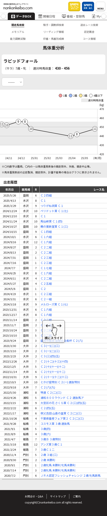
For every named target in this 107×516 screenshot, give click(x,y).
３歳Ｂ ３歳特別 (50, 439)
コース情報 (89, 38)
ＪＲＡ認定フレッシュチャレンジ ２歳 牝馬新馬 (70, 475)
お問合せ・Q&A (34, 496)
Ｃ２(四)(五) (47, 408)
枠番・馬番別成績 (53, 38)
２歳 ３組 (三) (48, 454)
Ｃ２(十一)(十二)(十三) (54, 377)
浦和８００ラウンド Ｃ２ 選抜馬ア (62, 397)
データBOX (21, 16)
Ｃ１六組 (46, 236)
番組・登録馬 (73, 16)
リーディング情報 (53, 32)
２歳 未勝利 (47, 460)
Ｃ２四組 (46, 195)
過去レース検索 (89, 25)
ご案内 (77, 496)
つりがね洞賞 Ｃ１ (52, 205)
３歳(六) (45, 434)
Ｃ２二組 (46, 247)
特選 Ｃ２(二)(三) (50, 392)
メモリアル (17, 32)
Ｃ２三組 (46, 257)
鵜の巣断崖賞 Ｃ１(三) (54, 226)
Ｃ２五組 (46, 283)
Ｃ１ (43, 200)
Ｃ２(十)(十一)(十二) (52, 366)
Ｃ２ (43, 288)
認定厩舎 (89, 32)
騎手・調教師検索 (53, 25)
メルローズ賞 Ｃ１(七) (54, 304)
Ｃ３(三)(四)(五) (50, 356)
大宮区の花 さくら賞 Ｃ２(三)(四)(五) (63, 402)
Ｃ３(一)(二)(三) (50, 345)
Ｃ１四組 (46, 231)
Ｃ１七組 (46, 268)
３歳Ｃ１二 (47, 449)
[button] (3, 16)
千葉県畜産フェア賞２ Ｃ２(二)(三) (62, 418)
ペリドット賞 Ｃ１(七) (54, 210)
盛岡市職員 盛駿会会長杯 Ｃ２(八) (61, 340)
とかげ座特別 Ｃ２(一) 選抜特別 (60, 382)
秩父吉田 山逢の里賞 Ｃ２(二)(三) (61, 413)
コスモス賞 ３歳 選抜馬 (55, 423)
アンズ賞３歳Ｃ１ (51, 444)
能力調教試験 (18, 38)
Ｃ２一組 (46, 299)
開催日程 (46, 16)
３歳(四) (45, 428)
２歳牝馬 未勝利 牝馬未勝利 (57, 465)
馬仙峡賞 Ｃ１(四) (51, 221)
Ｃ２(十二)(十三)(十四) (54, 361)
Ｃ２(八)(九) (47, 387)
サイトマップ (58, 496)
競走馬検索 (17, 25)
